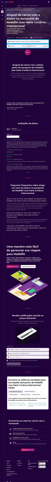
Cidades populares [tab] (13, 394)
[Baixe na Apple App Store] (42, 467)
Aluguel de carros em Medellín (28, 8)
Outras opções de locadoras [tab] (15, 391)
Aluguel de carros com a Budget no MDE (17, 405)
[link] (13, 266)
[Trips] (2, 15)
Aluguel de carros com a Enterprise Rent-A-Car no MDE (37, 406)
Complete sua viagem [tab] (25, 394)
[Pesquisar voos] (2, 6)
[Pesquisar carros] (2, 11)
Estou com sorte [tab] (36, 394)
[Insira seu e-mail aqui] (29, 357)
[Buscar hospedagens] (2, 9)
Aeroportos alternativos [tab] (30, 391)
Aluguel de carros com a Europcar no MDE (37, 403)
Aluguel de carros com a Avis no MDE (16, 403)
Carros (8, 8)
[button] (2, 2)
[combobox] (10, 37)
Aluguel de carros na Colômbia (16, 8)
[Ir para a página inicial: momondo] (9, 2)
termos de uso (26, 366)
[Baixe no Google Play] (42, 463)
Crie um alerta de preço (28, 443)
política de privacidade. (34, 366)
